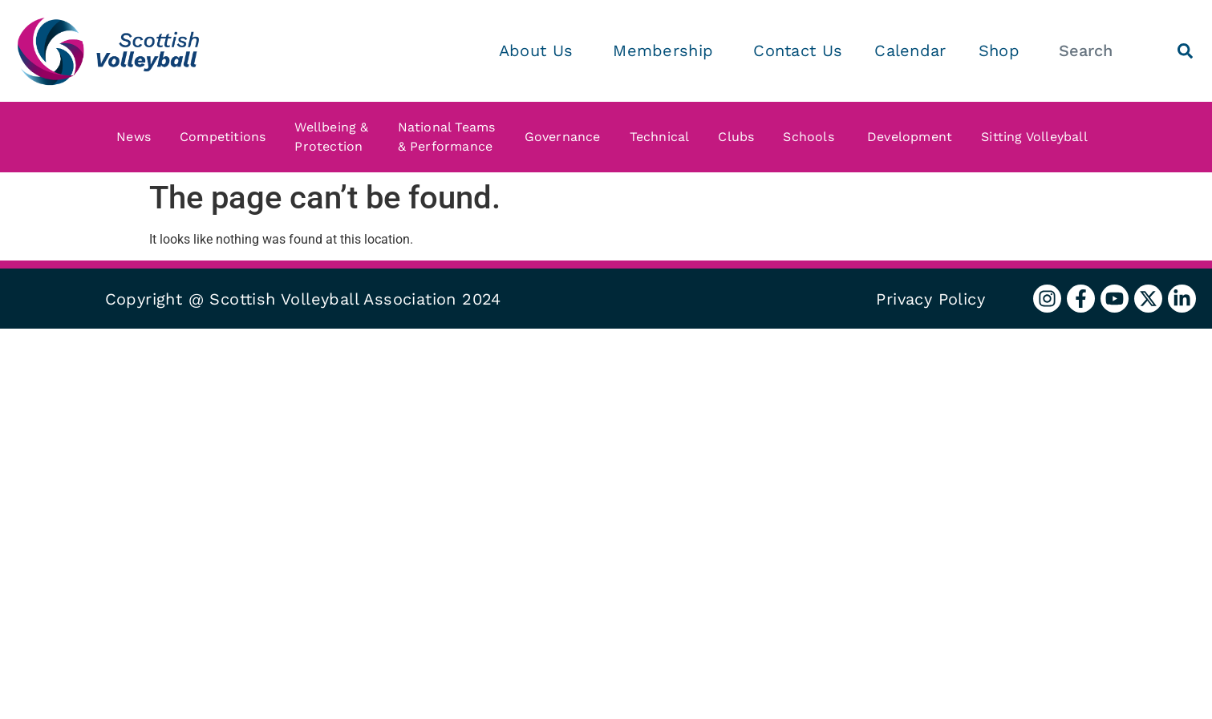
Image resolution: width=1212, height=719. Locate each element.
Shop (999, 50)
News (137, 137)
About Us (540, 50)
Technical (664, 137)
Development (913, 137)
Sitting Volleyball (1038, 137)
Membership (667, 50)
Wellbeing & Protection (335, 136)
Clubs (740, 137)
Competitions (227, 137)
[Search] (1185, 51)
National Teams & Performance (451, 136)
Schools (814, 137)
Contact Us (797, 50)
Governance (567, 137)
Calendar (910, 50)
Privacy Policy (930, 299)
